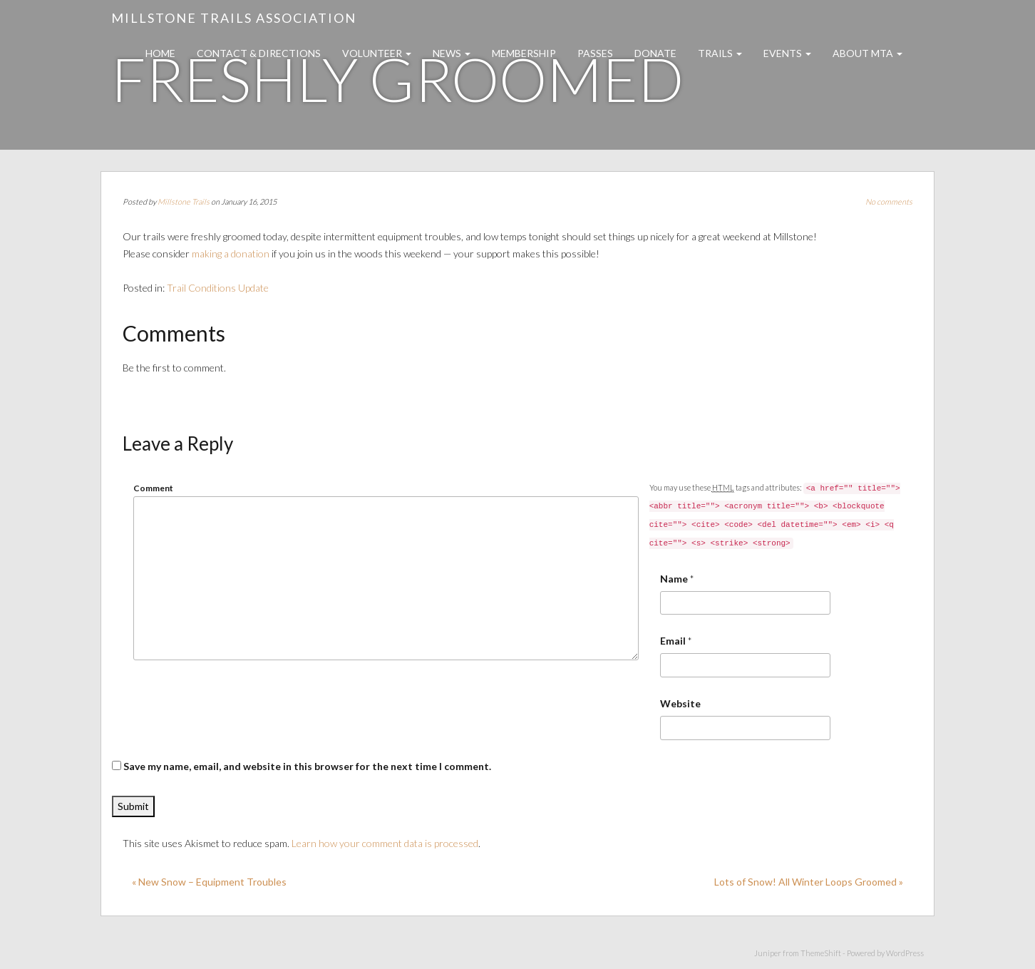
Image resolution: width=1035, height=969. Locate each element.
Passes (595, 53)
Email (673, 641)
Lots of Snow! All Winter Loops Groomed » (808, 882)
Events (787, 53)
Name (674, 579)
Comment (153, 488)
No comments (888, 201)
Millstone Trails (184, 201)
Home (160, 53)
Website (680, 703)
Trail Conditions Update (218, 288)
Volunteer (376, 53)
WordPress (905, 953)
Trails (720, 53)
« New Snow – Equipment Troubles (209, 882)
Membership (524, 53)
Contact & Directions (259, 53)
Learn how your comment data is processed (385, 843)
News (451, 53)
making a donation (230, 253)
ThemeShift (820, 953)
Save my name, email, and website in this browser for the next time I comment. (307, 766)
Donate (655, 53)
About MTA (867, 53)
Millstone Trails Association (233, 18)
